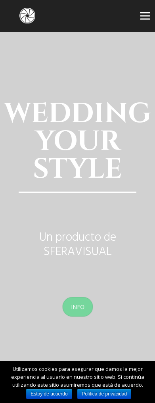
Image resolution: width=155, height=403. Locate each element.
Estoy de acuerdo (49, 394)
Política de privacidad (104, 394)
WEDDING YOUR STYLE (77, 141)
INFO (77, 306)
